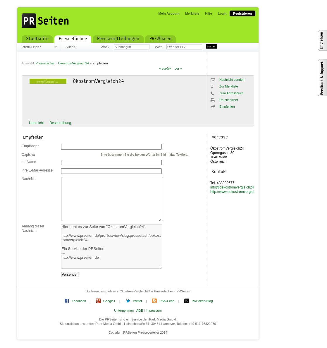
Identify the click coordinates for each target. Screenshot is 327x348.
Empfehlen (100, 63)
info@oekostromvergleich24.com (235, 187)
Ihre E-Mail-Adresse (37, 170)
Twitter (137, 301)
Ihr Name (29, 162)
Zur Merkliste (228, 86)
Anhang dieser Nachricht (33, 228)
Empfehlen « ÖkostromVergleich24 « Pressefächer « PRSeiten (145, 291)
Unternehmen (124, 310)
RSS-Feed (166, 301)
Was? (105, 47)
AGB (139, 310)
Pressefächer (45, 63)
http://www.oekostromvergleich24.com (239, 192)
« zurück (165, 68)
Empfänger (30, 146)
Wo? (158, 47)
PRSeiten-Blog (202, 301)
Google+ (109, 301)
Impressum (153, 310)
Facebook (79, 301)
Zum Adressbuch (231, 93)
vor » (178, 68)
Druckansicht (228, 100)
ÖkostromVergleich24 (73, 63)
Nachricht (29, 179)
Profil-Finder (31, 47)
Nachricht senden (232, 79)
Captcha (28, 154)
